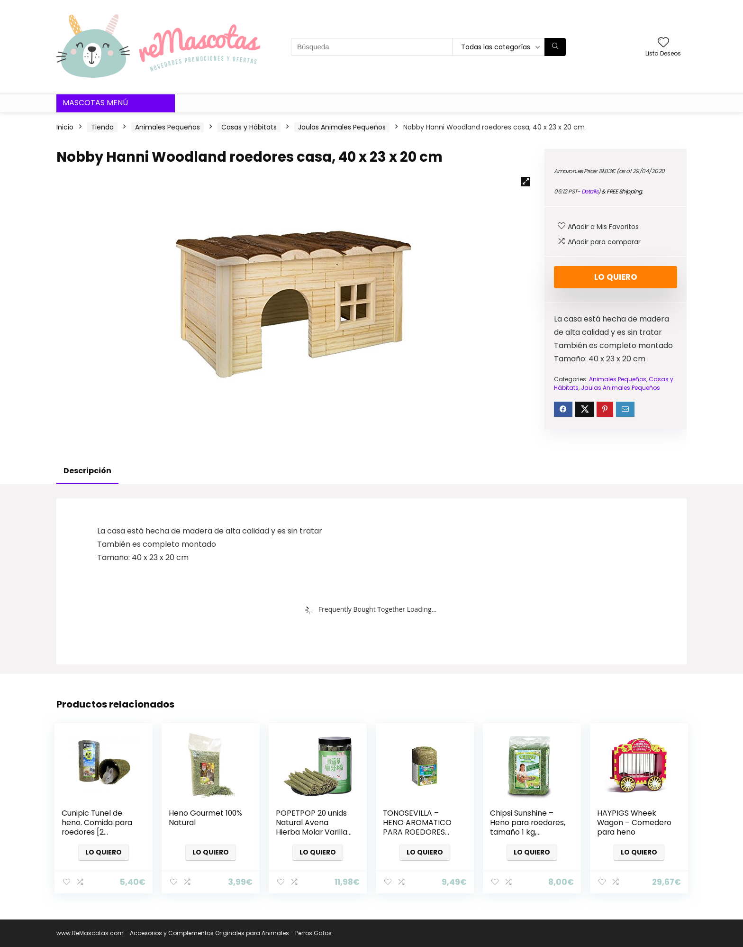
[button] (525, 181)
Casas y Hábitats (249, 127)
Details (589, 191)
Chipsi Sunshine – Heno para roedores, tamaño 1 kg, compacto (527, 827)
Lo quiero (615, 277)
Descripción (87, 470)
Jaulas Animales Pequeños (342, 127)
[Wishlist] (663, 43)
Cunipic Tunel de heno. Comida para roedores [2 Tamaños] (97, 827)
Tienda (102, 127)
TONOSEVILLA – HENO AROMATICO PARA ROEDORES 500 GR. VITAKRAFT (417, 827)
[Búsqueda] (555, 47)
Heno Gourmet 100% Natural (205, 818)
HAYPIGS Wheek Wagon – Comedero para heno (634, 822)
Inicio (64, 127)
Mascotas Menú (95, 102)
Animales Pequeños (167, 127)
